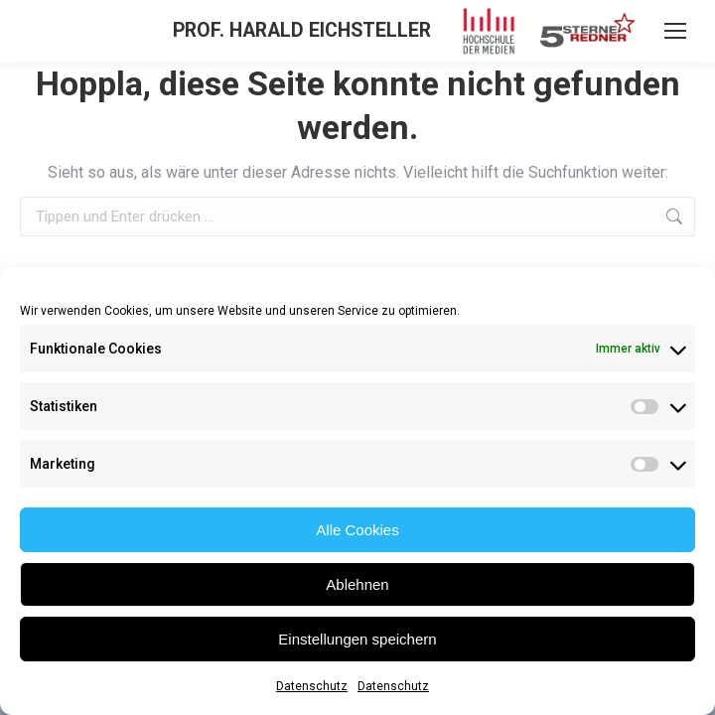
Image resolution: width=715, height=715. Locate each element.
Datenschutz (312, 686)
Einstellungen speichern (357, 639)
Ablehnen (357, 584)
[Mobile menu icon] (675, 31)
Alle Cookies (357, 529)
